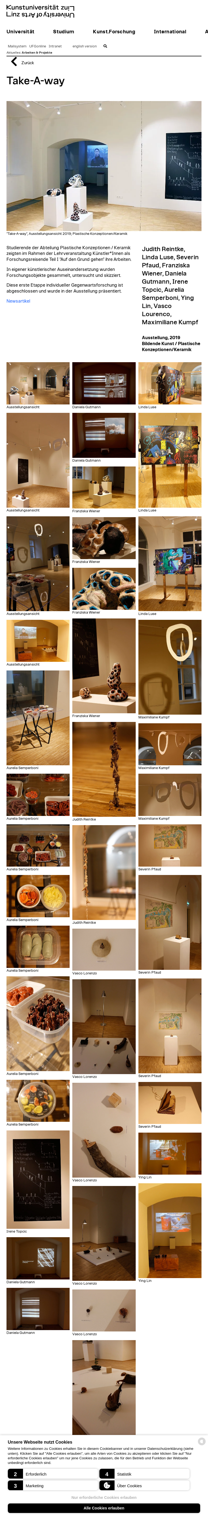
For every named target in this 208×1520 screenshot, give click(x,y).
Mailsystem (17, 46)
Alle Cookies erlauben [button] (104, 1508)
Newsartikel (18, 301)
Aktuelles (13, 52)
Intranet (55, 46)
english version (85, 46)
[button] (53, 1474)
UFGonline (37, 46)
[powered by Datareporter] (201, 1444)
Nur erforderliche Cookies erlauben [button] (104, 1497)
